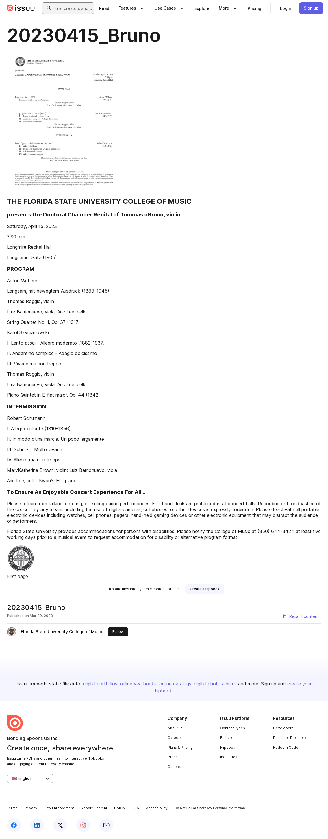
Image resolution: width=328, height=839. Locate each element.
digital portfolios (100, 684)
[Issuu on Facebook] (14, 825)
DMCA (119, 808)
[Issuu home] (21, 8)
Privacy (31, 808)
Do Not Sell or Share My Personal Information (210, 808)
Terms (12, 808)
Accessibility (157, 808)
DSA (135, 808)
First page (17, 576)
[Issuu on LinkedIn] (37, 825)
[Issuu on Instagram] (83, 825)
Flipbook (227, 747)
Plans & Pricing (180, 747)
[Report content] (300, 616)
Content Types (232, 728)
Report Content (94, 808)
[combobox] (73, 8)
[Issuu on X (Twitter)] (60, 825)
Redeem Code (285, 747)
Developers (283, 728)
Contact (174, 767)
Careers (175, 737)
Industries (228, 757)
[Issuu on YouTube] (106, 825)
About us (175, 728)
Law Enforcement (59, 808)
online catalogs (175, 684)
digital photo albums (215, 684)
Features (228, 737)
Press (173, 757)
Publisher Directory (289, 737)
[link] (104, 8)
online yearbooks (138, 684)
